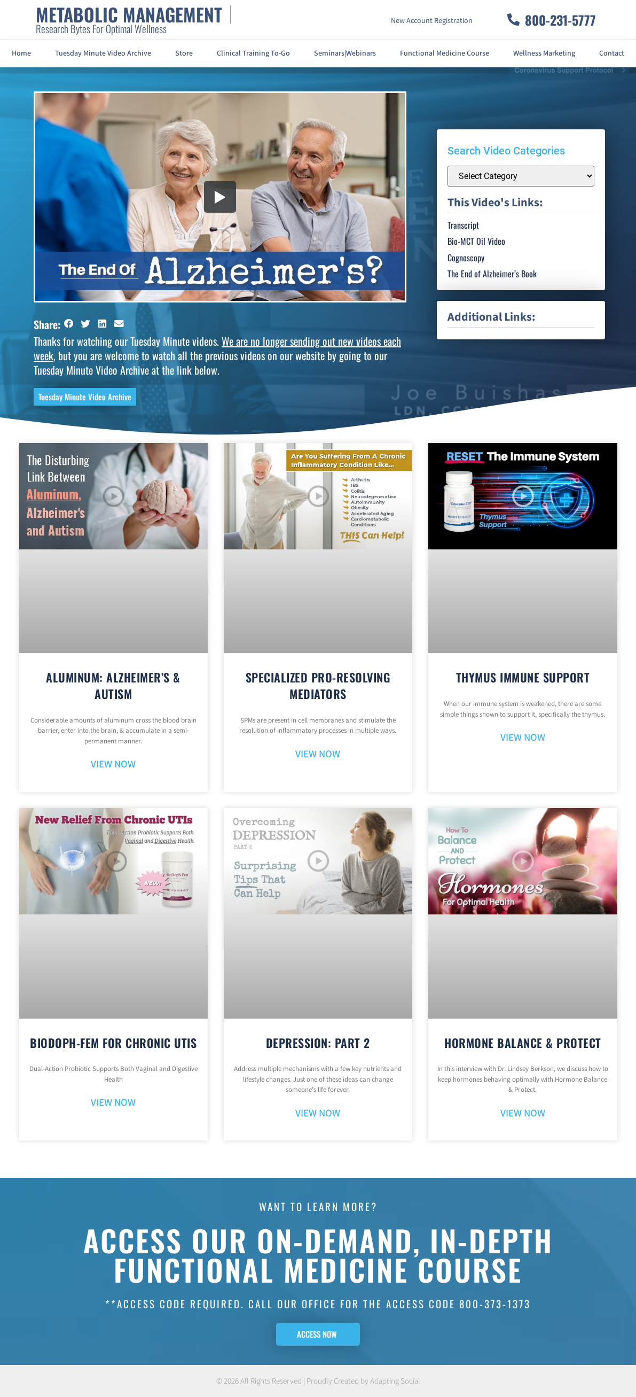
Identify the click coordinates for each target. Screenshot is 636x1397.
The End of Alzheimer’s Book (492, 273)
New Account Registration (432, 21)
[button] (68, 323)
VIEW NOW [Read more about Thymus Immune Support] (522, 737)
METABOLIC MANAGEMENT (129, 14)
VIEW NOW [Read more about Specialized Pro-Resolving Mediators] (317, 754)
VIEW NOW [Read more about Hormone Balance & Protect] (522, 1113)
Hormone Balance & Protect (522, 1042)
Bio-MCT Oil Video (476, 241)
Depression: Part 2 (318, 1042)
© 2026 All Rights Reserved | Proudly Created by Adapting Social (318, 1381)
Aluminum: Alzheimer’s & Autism (113, 685)
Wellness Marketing (544, 53)
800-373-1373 (495, 1303)
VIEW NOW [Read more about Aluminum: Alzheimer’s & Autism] (113, 764)
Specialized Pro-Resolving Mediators (318, 685)
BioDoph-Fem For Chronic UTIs (113, 1042)
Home (21, 53)
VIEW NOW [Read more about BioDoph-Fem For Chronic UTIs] (113, 1102)
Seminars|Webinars (345, 53)
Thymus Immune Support (523, 677)
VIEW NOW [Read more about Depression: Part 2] (317, 1113)
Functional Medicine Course (444, 53)
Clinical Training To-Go (253, 53)
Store (184, 53)
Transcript (463, 225)
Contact (611, 53)
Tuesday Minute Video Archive (103, 53)
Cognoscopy (465, 257)
